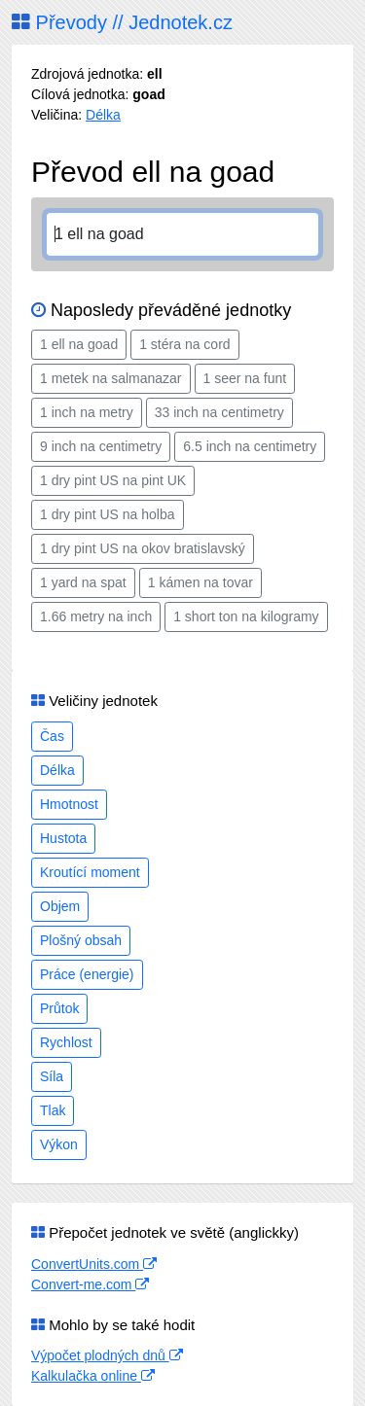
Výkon (59, 1144)
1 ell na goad (79, 344)
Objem (60, 906)
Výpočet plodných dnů (107, 1355)
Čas (52, 736)
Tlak (52, 1110)
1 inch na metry (86, 412)
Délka (103, 115)
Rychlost (66, 1042)
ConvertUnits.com (94, 1264)
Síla (51, 1076)
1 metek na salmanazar (111, 378)
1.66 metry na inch (96, 616)
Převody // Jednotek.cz (122, 22)
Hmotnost (69, 804)
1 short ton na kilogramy (245, 616)
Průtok (59, 1008)
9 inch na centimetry (101, 446)
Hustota (63, 838)
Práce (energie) (87, 974)
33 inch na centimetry (219, 412)
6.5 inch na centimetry (249, 446)
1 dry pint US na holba (107, 514)
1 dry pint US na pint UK (113, 480)
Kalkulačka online (93, 1376)
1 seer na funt (245, 378)
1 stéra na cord (184, 344)
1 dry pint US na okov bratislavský (142, 548)
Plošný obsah (81, 940)
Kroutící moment (90, 872)
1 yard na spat (83, 582)
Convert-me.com (90, 1284)
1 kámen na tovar (200, 582)
